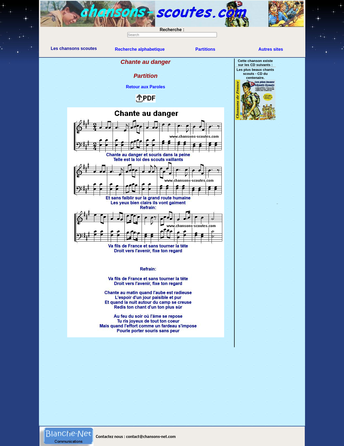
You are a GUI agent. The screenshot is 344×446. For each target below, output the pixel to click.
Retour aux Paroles (145, 87)
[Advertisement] (172, 385)
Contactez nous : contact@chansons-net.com (136, 436)
